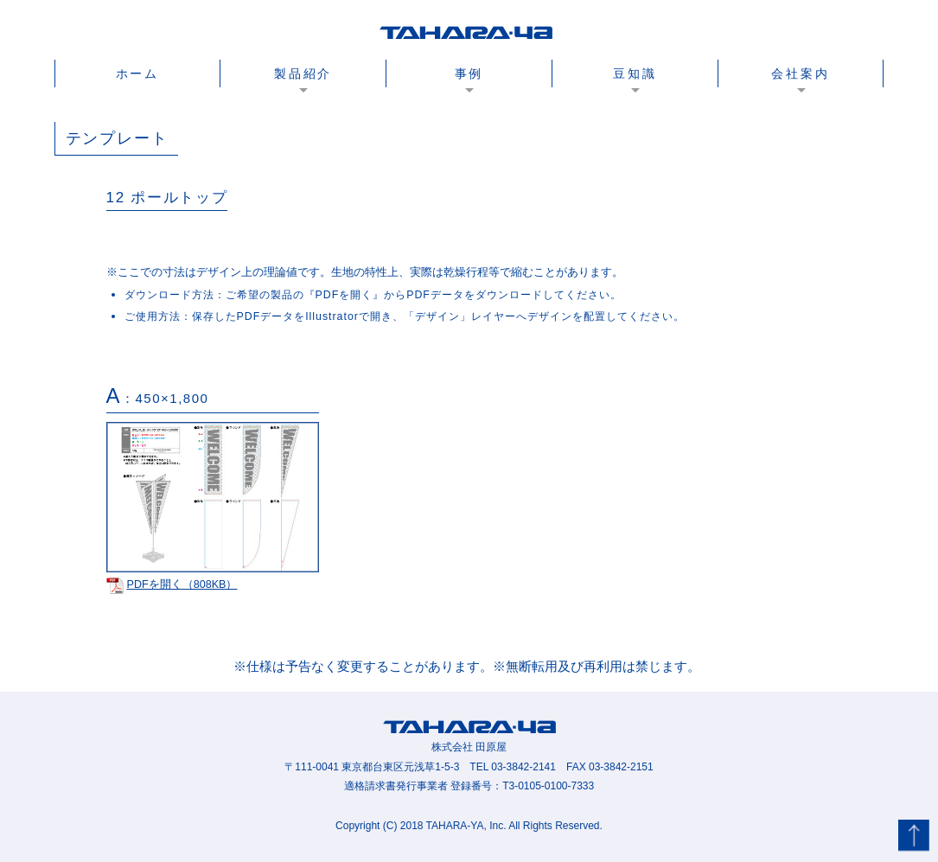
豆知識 (634, 73)
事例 (469, 73)
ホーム (137, 73)
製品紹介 (303, 73)
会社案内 (800, 73)
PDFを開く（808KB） (172, 584)
